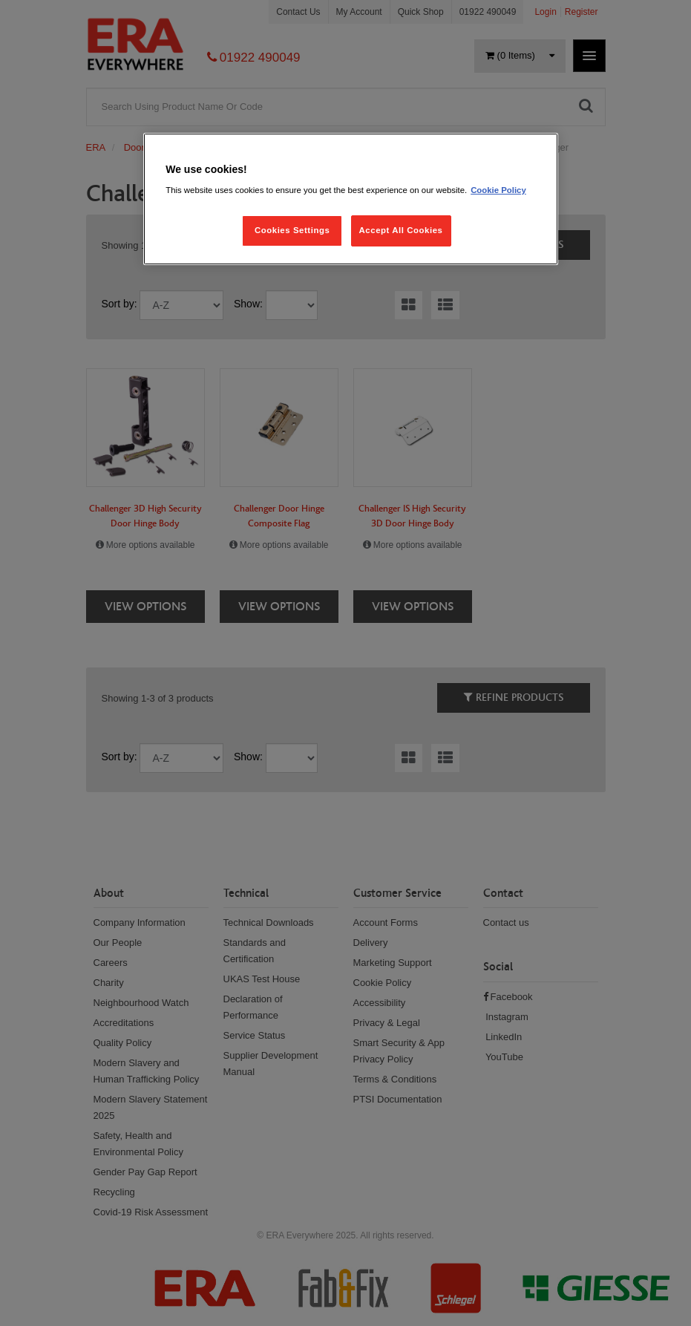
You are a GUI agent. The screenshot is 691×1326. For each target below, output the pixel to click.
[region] (350, 199)
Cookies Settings (292, 230)
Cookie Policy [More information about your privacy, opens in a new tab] (498, 190)
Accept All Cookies (401, 230)
